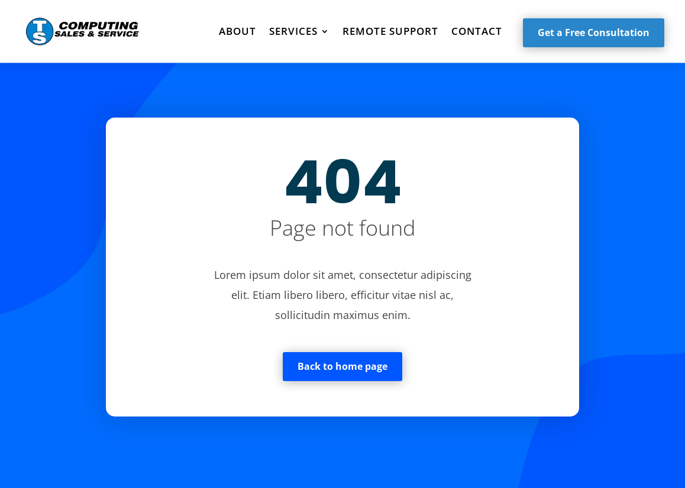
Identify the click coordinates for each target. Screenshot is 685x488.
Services (293, 31)
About (237, 31)
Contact (476, 31)
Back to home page (342, 366)
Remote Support (390, 31)
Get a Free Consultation (594, 32)
